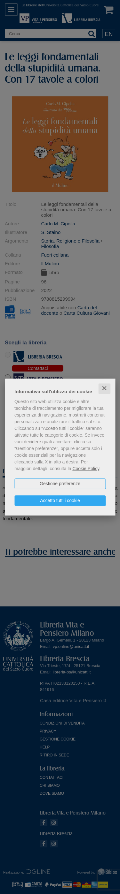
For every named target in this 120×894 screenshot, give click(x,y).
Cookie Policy (85, 468)
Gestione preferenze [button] (60, 483)
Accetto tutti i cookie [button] (60, 500)
